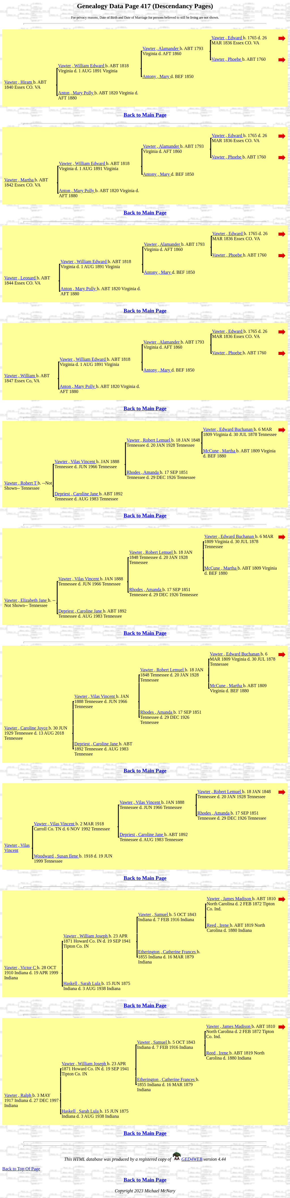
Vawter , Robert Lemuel (149, 440)
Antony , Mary (156, 76)
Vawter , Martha (19, 179)
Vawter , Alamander (161, 48)
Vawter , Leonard (20, 277)
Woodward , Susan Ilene (56, 856)
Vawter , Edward (227, 37)
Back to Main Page (144, 115)
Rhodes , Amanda (143, 472)
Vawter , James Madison (229, 898)
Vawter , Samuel (153, 914)
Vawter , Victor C (20, 967)
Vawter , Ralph (18, 1095)
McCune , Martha (219, 450)
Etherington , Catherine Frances (167, 951)
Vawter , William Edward (81, 65)
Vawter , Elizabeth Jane (26, 600)
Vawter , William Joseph (86, 936)
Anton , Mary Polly (76, 92)
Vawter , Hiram (18, 82)
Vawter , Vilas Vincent (75, 461)
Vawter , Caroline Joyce (26, 728)
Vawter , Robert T (21, 483)
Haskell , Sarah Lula (82, 983)
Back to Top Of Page (21, 1168)
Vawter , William (20, 375)
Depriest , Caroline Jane (76, 493)
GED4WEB (192, 1159)
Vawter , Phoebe (227, 59)
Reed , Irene (218, 925)
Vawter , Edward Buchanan (228, 429)
